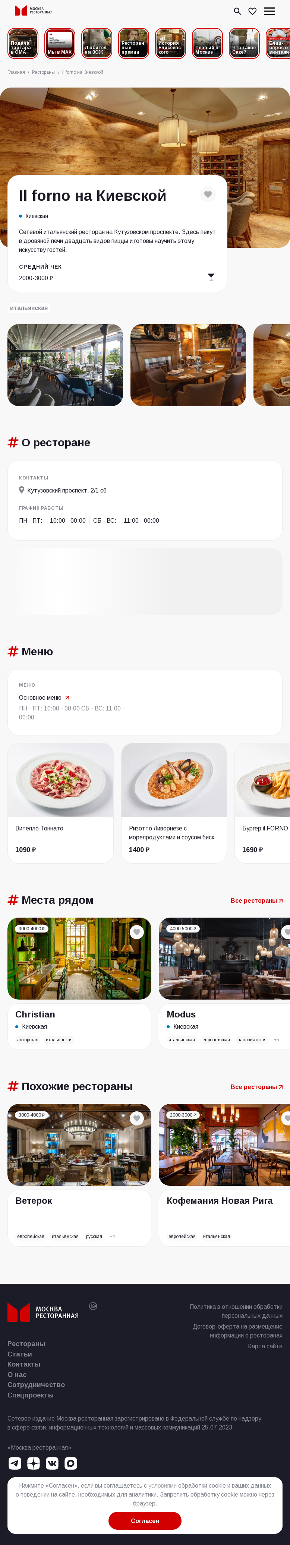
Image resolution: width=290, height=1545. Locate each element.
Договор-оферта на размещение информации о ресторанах (238, 1331)
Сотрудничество (36, 1385)
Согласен (145, 1521)
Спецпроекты (30, 1395)
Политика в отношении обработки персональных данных (236, 1311)
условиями (162, 1485)
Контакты (23, 1364)
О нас (16, 1374)
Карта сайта (265, 1346)
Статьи (19, 1354)
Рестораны (26, 1344)
